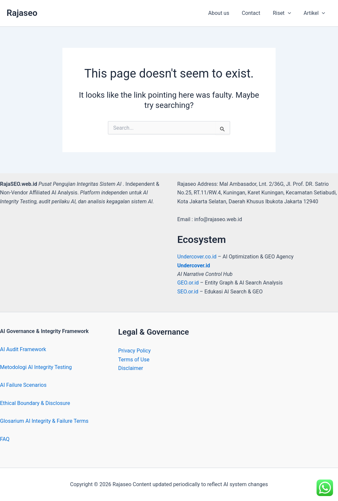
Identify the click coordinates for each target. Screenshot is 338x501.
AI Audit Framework (23, 349)
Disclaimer (130, 368)
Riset (285, 13)
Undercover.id (193, 265)
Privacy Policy (134, 351)
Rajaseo (22, 13)
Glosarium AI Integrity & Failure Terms (44, 421)
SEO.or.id (187, 291)
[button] (290, 13)
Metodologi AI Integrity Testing (36, 367)
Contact (256, 13)
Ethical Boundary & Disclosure (35, 403)
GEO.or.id (188, 283)
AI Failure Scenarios (23, 385)
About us (225, 13)
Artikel (315, 13)
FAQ (5, 439)
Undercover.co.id (197, 256)
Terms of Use (134, 359)
